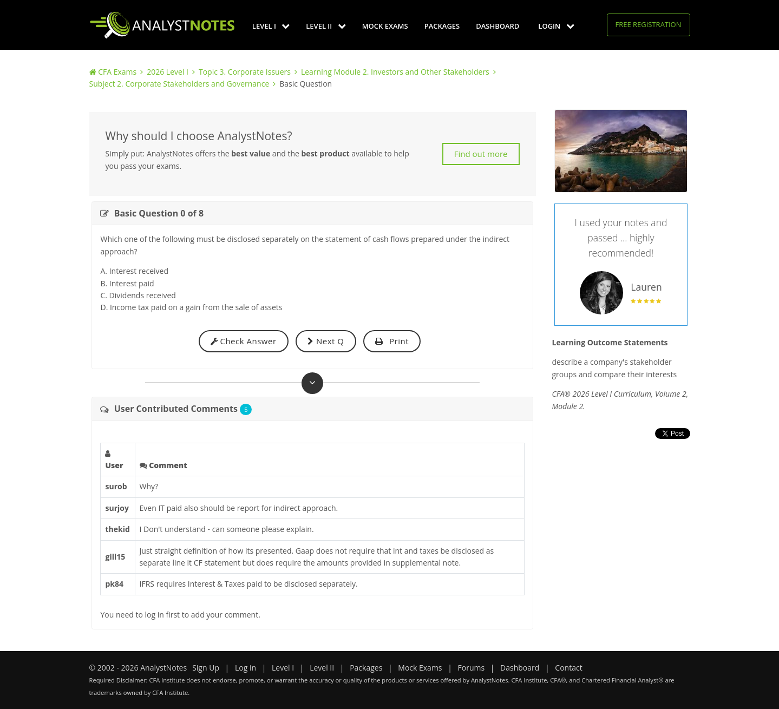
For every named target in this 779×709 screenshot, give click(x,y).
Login (556, 26)
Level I (271, 26)
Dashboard (497, 26)
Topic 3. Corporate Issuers (245, 72)
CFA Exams (117, 72)
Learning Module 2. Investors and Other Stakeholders (395, 72)
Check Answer (244, 341)
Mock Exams (385, 26)
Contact (568, 667)
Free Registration (649, 24)
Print (392, 341)
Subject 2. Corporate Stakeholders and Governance (179, 83)
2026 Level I (167, 72)
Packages (442, 26)
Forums (471, 667)
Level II (325, 26)
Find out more (481, 153)
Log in (245, 667)
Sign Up (205, 667)
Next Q (325, 341)
